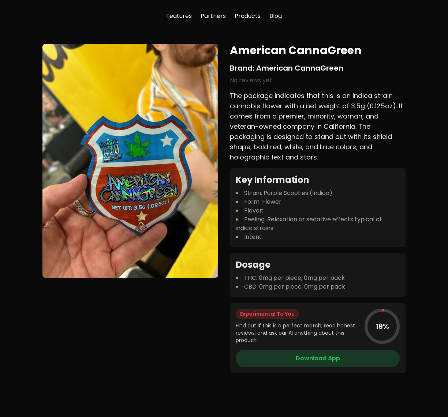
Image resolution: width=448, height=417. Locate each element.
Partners (213, 16)
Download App (318, 358)
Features (179, 16)
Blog (275, 16)
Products (248, 16)
